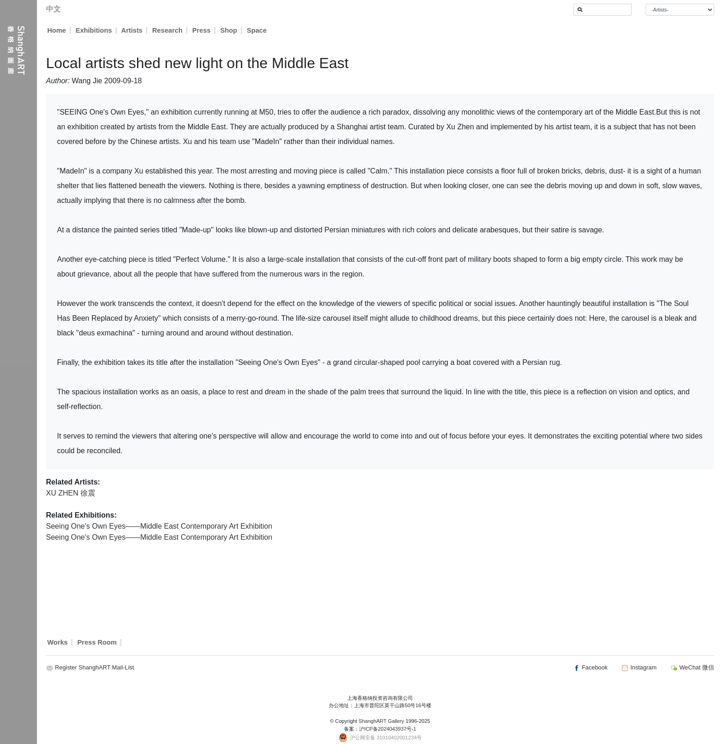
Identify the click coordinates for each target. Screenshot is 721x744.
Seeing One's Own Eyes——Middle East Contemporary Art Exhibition (159, 526)
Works (57, 642)
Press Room (97, 642)
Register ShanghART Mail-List (94, 667)
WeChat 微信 (692, 667)
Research (168, 30)
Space (257, 30)
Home (56, 30)
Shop (229, 30)
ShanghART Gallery (381, 721)
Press (202, 30)
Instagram (638, 667)
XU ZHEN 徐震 (70, 493)
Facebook (590, 667)
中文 (53, 9)
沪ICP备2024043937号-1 (387, 729)
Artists (132, 30)
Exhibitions (93, 30)
